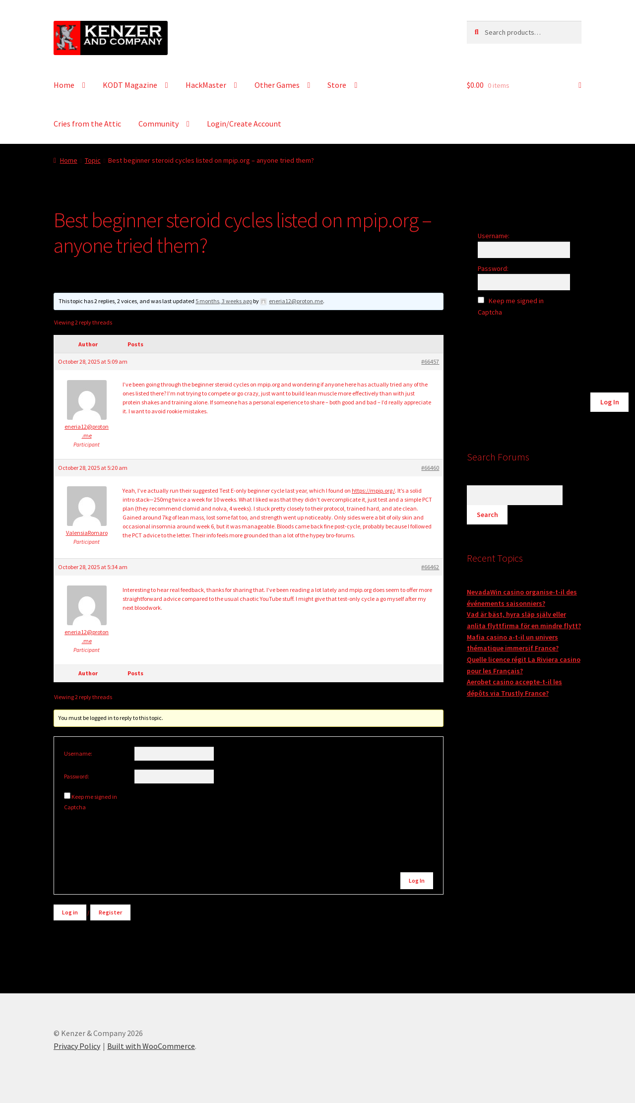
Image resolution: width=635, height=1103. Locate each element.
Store (336, 85)
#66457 (430, 361)
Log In (417, 880)
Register (110, 912)
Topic (93, 160)
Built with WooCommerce (151, 1046)
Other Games (277, 85)
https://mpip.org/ (373, 490)
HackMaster (206, 85)
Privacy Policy (77, 1046)
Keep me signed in (94, 796)
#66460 (430, 467)
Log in (70, 912)
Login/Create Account (244, 124)
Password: (76, 776)
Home (64, 85)
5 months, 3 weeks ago (223, 301)
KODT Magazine (130, 85)
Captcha (75, 807)
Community (158, 124)
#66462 (430, 567)
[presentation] (131, 833)
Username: (78, 753)
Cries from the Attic (87, 124)
